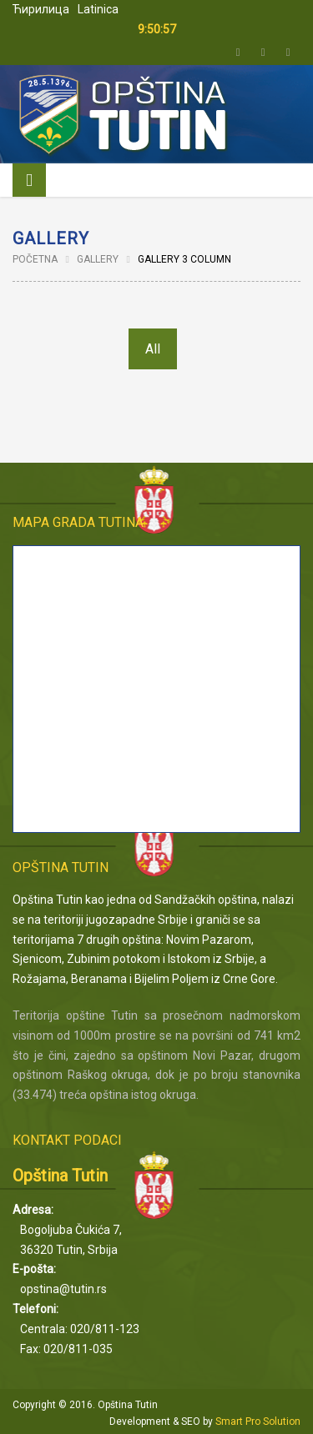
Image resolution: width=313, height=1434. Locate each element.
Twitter (237, 52)
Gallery (98, 259)
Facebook (262, 52)
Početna (35, 259)
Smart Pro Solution (257, 1421)
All (152, 349)
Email (287, 52)
